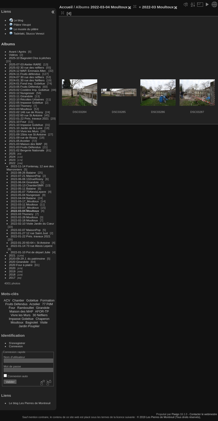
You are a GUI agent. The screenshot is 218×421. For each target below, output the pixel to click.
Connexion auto (16, 376)
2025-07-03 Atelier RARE (25, 64)
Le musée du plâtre (26, 29)
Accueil (66, 7)
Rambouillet (25, 308)
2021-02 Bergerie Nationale (26, 150)
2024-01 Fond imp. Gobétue (27, 83)
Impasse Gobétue (21, 319)
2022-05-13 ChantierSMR (27, 185)
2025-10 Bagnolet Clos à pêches (30, 58)
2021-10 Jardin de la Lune (26, 128)
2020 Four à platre (21, 264)
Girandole (43, 308)
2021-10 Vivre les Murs (24, 131)
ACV (7, 300)
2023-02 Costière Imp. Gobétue (29, 89)
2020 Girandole (19, 261)
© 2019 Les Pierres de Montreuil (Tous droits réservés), (169, 417)
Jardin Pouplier (29, 326)
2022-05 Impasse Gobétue (26, 102)
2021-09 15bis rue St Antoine (27, 134)
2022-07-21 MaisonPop (26, 175)
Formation (47, 300)
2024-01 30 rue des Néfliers (27, 80)
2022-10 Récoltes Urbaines (26, 99)
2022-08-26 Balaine (23, 172)
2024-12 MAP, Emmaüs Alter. (28, 70)
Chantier (18, 300)
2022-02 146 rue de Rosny (26, 112)
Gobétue (32, 300)
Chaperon (42, 319)
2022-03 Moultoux (20, 108)
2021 (12, 255)
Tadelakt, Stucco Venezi (29, 33)
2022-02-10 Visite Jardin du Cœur (32, 223)
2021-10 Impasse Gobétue (26, 124)
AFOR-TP (42, 311)
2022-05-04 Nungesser (25, 194)
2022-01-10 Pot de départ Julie (30, 252)
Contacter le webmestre (203, 414)
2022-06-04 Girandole (25, 182)
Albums (8, 44)
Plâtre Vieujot (22, 24)
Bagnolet (31, 322)
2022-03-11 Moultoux (24, 204)
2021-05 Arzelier (19, 140)
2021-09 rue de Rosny (23, 137)
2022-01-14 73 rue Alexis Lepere (32, 245)
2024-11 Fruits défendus (24, 73)
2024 (12, 156)
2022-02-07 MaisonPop (26, 229)
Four (12, 308)
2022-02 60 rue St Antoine (26, 115)
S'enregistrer (17, 343)
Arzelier (34, 304)
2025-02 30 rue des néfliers (26, 67)
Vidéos (13, 54)
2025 (12, 153)
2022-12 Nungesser (21, 93)
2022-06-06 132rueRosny (27, 178)
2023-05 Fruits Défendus (25, 86)
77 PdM (47, 304)
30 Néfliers (40, 315)
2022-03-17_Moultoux (25, 201)
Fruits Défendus (16, 304)
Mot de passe (12, 366)
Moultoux (17, 322)
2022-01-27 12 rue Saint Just (29, 233)
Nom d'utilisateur (14, 357)
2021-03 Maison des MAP (25, 143)
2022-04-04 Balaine (23, 198)
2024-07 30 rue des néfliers (26, 77)
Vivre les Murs (21, 315)
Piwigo (175, 414)
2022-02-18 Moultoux (24, 220)
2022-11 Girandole (21, 96)
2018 (12, 274)
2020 (12, 268)
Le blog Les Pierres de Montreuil (29, 403)
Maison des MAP (21, 311)
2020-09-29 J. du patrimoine (27, 258)
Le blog (18, 20)
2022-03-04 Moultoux (25, 210)
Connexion (16, 346)
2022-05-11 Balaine (23, 188)
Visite (44, 322)
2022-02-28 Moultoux (24, 217)
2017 (12, 277)
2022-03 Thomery (20, 105)
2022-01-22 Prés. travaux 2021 (29, 118)
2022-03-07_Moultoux (25, 207)
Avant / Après (17, 51)
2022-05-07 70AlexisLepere (28, 191)
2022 (12, 163)
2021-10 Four (17, 121)
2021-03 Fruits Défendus (25, 147)
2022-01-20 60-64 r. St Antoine (30, 242)
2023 (12, 159)
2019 (12, 271)
